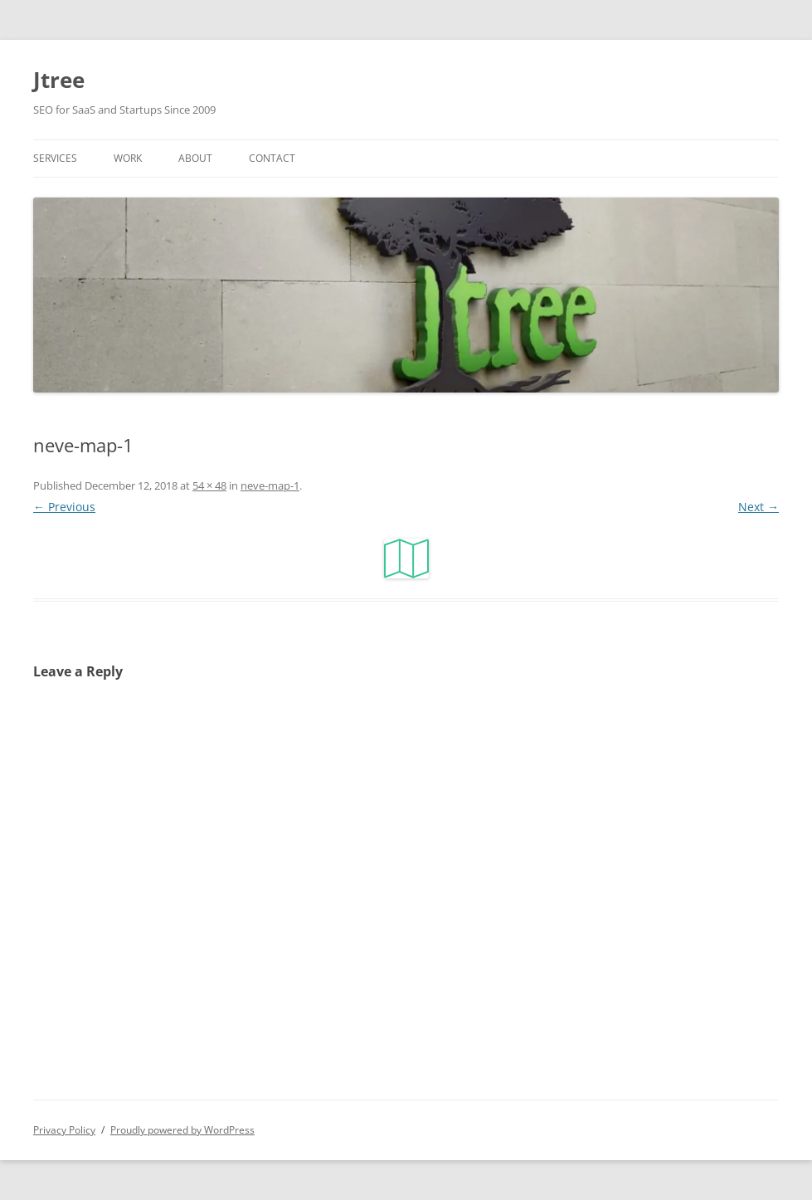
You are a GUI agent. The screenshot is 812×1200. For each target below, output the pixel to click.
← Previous (64, 507)
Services (55, 158)
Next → (758, 507)
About (195, 158)
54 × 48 (209, 485)
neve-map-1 (270, 485)
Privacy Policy (64, 1130)
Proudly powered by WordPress (182, 1130)
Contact (272, 158)
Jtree (59, 80)
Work (128, 158)
